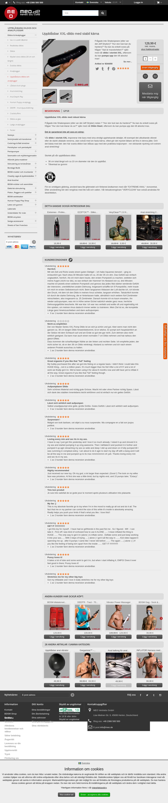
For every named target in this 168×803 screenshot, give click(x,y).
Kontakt (79, 2)
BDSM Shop (10, 714)
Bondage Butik (14, 168)
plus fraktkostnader (150, 49)
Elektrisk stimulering (16, 188)
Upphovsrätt (10, 750)
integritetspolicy (99, 787)
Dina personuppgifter (42, 721)
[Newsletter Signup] (33, 243)
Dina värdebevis (40, 725)
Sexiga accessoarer (15, 221)
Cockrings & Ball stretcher (19, 143)
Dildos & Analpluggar (17, 35)
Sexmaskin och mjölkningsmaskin (22, 155)
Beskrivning (52, 110)
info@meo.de (106, 727)
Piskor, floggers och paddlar (20, 192)
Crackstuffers (15, 113)
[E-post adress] (18, 242)
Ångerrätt (9, 739)
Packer (12, 130)
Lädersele (12, 209)
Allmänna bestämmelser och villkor (13, 728)
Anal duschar (13, 180)
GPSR (66, 110)
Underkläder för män (17, 213)
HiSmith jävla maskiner (17, 159)
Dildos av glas (15, 119)
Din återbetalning (40, 714)
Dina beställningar (41, 710)
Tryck (7, 754)
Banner (8, 717)
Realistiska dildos (16, 45)
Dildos (12, 51)
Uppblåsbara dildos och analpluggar (18, 78)
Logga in (138, 2)
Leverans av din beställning (12, 744)
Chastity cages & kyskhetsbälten (21, 176)
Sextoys (11, 135)
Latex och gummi (15, 204)
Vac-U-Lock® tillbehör (19, 40)
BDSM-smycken (14, 217)
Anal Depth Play (16, 96)
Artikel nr (99, 64)
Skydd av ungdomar (69, 719)
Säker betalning (12, 735)
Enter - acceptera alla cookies (94, 794)
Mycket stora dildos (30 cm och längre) (21, 58)
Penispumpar (13, 151)
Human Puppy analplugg (20, 102)
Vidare (161, 228)
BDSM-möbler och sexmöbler (20, 184)
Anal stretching (16, 91)
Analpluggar (15, 71)
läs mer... (128, 61)
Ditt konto (37, 704)
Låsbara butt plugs (18, 85)
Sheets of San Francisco (18, 225)
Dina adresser (39, 717)
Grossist (8, 721)
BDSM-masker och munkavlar (20, 172)
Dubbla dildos (15, 65)
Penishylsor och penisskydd (19, 147)
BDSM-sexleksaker (15, 196)
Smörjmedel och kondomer (20, 139)
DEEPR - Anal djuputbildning (21, 108)
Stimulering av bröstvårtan (19, 163)
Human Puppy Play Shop (18, 200)
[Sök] (102, 13)
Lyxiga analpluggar (17, 124)
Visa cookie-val (66, 794)
